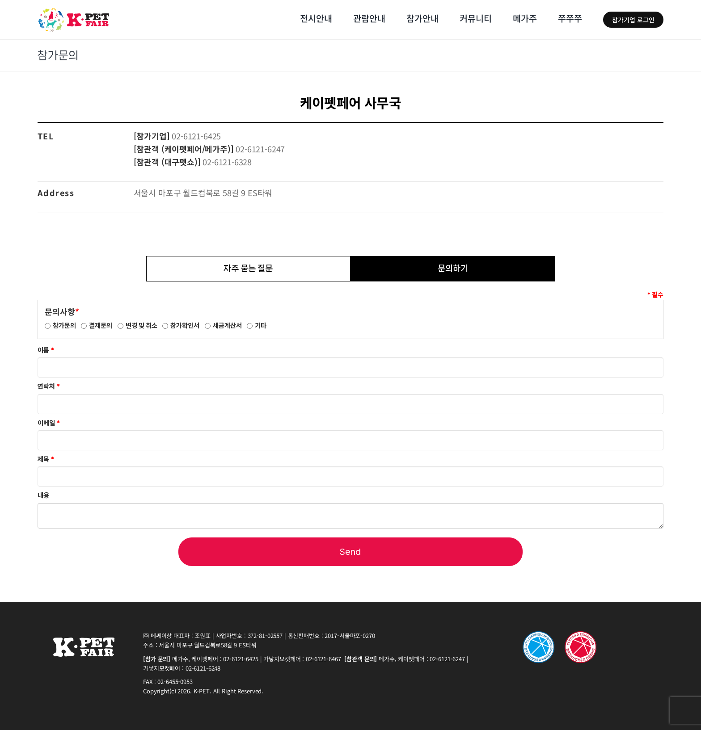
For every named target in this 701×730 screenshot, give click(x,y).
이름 (46, 350)
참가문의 (64, 326)
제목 (46, 459)
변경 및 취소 (141, 326)
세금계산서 (227, 326)
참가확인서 (184, 326)
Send (350, 551)
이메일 (49, 423)
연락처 (49, 386)
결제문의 (100, 326)
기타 (260, 326)
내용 (43, 495)
